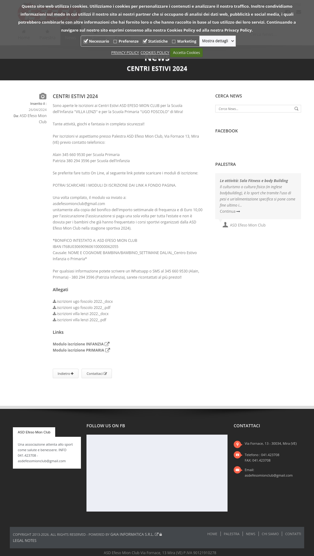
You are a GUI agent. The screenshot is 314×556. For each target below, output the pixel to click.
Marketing (186, 41)
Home (212, 533)
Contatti (293, 533)
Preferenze (129, 41)
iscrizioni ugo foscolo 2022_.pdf (81, 307)
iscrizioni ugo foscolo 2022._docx (83, 301)
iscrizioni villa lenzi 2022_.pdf (79, 319)
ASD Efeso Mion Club (34, 432)
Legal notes (24, 540)
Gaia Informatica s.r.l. (134, 534)
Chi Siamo (270, 533)
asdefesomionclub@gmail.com (269, 475)
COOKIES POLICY (154, 52)
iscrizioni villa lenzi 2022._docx (81, 313)
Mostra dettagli (215, 41)
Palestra (231, 533)
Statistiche (158, 41)
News (250, 533)
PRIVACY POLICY (125, 52)
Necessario (99, 41)
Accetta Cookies (186, 52)
